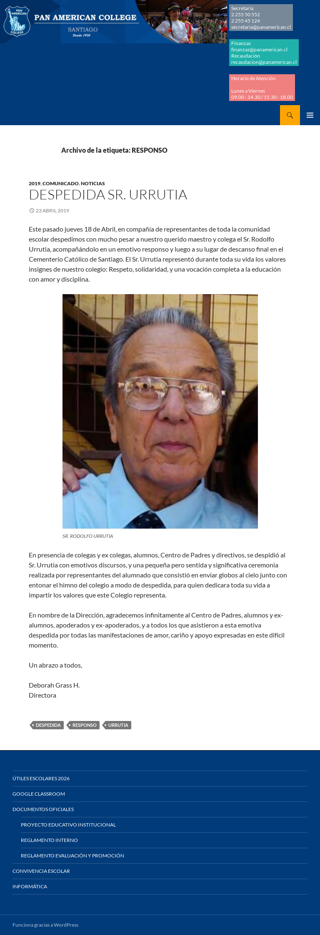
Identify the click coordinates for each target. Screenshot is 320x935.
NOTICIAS (93, 183)
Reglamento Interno (49, 840)
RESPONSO (84, 725)
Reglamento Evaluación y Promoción (72, 855)
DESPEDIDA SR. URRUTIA (108, 194)
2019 (34, 183)
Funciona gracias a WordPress (45, 925)
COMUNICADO (60, 183)
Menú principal (310, 115)
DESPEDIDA (48, 725)
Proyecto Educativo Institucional (68, 825)
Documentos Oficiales (43, 809)
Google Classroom (38, 794)
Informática (29, 886)
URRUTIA (118, 725)
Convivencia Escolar (41, 871)
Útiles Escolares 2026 (41, 778)
